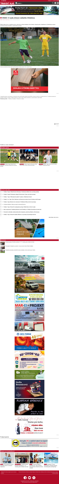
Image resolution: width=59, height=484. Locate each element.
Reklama (42, 471)
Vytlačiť (56, 123)
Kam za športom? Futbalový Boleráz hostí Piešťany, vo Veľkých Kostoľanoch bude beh (22, 209)
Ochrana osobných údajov (30, 471)
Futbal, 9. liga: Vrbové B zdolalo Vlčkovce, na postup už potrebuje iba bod (20, 214)
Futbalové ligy (7, 19)
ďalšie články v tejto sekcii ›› (54, 217)
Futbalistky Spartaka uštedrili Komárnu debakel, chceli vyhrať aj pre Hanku (20, 250)
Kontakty (48, 471)
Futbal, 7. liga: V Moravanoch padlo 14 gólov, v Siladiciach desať (48, 165)
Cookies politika (55, 473)
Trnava (1, 464)
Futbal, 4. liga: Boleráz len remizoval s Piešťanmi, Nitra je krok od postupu (20, 201)
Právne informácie (22, 471)
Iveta (58, 0)
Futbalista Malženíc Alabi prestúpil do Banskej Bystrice (15, 204)
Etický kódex (38, 471)
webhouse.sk (34, 482)
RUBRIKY (19, 3)
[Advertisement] (10, 135)
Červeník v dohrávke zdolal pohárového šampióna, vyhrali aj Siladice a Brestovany (21, 212)
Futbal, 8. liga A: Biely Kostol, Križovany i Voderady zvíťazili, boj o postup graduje (8, 165)
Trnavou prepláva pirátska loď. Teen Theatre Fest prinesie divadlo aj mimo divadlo (36, 466)
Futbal (4, 19)
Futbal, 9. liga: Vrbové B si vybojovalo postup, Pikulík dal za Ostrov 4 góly (19, 207)
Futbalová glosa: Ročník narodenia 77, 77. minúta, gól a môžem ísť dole (19, 242)
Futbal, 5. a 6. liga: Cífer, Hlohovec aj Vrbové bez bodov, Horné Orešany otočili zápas (22, 199)
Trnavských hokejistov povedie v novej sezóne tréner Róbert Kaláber (19, 246)
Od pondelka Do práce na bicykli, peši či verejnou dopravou (7, 465)
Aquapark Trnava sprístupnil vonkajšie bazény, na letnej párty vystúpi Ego (50, 465)
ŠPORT (1, 19)
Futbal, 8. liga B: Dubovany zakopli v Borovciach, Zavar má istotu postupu (28, 165)
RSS (45, 471)
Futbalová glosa (17, 464)
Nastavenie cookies (54, 471)
